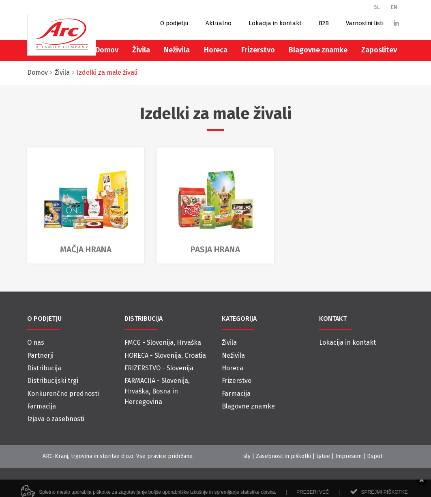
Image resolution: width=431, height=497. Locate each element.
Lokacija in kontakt (275, 23)
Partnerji (40, 355)
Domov (106, 49)
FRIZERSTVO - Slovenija (158, 368)
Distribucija (44, 368)
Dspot (374, 456)
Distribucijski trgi (52, 381)
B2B (324, 23)
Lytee (323, 456)
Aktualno (219, 23)
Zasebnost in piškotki (283, 456)
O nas (35, 342)
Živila (141, 49)
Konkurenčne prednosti (63, 394)
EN (394, 7)
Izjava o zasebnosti (55, 419)
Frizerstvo (258, 49)
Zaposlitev (379, 49)
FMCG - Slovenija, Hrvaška (162, 342)
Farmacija (41, 406)
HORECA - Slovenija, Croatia (165, 355)
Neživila (177, 49)
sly (247, 456)
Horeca (215, 49)
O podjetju (174, 23)
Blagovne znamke (318, 49)
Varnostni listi (365, 23)
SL (377, 7)
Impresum (348, 456)
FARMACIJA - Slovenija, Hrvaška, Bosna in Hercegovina (157, 391)
